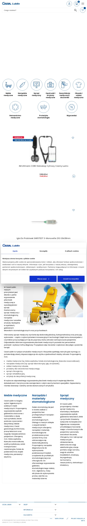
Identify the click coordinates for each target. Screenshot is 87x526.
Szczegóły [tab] (43, 251)
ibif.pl (83, 521)
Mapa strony (59, 518)
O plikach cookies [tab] (72, 251)
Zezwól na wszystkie (71, 279)
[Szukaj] (40, 10)
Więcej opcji (43, 279)
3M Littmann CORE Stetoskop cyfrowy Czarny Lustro (43, 166)
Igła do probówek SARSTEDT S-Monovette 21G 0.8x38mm (43, 238)
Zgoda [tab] (15, 251)
